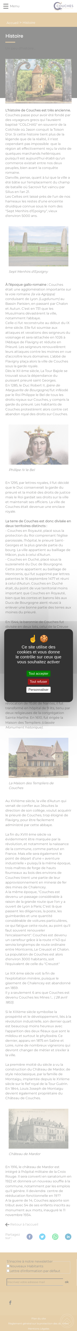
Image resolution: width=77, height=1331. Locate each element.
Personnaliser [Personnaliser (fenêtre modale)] (39, 689)
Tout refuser (38, 681)
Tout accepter (38, 673)
